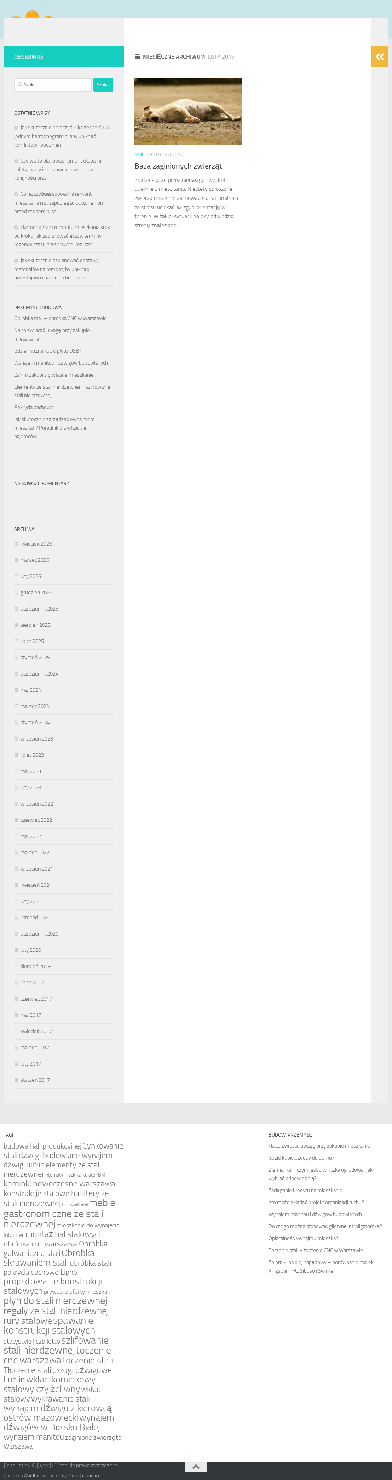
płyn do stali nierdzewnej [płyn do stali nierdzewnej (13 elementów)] (56, 1301)
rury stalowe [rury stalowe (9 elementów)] (28, 1320)
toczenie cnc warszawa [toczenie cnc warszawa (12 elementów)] (57, 1355)
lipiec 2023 (32, 755)
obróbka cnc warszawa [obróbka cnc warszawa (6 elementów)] (41, 1244)
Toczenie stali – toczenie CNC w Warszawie (316, 1250)
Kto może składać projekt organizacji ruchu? (316, 1202)
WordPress (34, 1475)
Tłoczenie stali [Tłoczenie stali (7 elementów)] (27, 1370)
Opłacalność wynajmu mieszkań (304, 1238)
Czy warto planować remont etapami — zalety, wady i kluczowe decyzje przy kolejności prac (61, 169)
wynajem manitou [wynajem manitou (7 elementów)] (34, 1437)
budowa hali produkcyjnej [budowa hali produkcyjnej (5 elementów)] (42, 1146)
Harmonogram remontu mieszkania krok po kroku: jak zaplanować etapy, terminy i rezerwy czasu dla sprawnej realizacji (62, 236)
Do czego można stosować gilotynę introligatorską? (325, 1226)
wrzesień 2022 (37, 804)
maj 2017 (31, 1015)
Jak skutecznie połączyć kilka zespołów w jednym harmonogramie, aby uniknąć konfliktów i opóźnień (62, 136)
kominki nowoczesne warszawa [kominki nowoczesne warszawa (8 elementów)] (59, 1183)
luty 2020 (31, 950)
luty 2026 (31, 576)
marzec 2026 (35, 560)
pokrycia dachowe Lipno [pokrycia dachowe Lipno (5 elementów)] (40, 1272)
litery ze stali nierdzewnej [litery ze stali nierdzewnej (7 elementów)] (56, 1198)
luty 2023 (31, 787)
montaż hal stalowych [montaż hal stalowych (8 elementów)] (64, 1234)
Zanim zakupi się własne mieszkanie (54, 375)
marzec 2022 (35, 852)
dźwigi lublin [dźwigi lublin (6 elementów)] (24, 1164)
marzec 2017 (35, 1047)
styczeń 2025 (35, 657)
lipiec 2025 (32, 641)
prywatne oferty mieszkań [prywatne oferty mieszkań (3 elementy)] (77, 1291)
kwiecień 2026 (36, 544)
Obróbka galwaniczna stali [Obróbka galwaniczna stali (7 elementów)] (56, 1248)
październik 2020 (39, 934)
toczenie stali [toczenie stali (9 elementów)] (88, 1360)
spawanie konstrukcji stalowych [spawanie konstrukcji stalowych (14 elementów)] (49, 1325)
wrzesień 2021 (37, 869)
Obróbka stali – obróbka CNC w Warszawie (60, 318)
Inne (139, 155)
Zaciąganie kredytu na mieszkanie (305, 1190)
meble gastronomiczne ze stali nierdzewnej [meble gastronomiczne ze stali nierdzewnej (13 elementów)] (59, 1213)
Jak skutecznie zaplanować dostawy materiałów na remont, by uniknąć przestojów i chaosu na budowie (56, 269)
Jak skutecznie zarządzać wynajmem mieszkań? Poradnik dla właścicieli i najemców (54, 428)
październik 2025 (39, 609)
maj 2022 (31, 836)
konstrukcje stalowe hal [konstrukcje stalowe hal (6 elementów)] (42, 1193)
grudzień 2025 (36, 592)
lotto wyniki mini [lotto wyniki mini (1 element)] (75, 1205)
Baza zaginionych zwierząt (178, 166)
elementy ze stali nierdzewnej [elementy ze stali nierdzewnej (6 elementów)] (52, 1169)
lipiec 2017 (32, 982)
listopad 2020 (35, 917)
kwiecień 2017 (36, 1031)
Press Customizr (83, 1475)
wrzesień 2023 (37, 739)
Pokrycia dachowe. (34, 407)
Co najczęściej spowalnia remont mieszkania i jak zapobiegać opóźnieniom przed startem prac (59, 202)
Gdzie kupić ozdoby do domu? (302, 1158)
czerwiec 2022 (36, 820)
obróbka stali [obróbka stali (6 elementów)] (90, 1263)
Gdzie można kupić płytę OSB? (47, 351)
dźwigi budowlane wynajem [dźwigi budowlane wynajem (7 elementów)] (66, 1155)
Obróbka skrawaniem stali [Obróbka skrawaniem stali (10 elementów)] (49, 1258)
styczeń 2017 (35, 1080)
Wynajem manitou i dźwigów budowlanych (61, 363)
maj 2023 (31, 771)
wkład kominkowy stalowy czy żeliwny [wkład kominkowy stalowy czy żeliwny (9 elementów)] (50, 1384)
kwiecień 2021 (36, 885)
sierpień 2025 (36, 625)
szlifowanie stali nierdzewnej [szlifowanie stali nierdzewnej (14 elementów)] (56, 1345)
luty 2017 (31, 1064)
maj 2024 (31, 690)
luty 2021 (31, 901)
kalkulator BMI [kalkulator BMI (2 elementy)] (91, 1175)
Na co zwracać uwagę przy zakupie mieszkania (319, 1146)
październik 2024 (39, 674)
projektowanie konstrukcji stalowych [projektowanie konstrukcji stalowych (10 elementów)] (53, 1286)
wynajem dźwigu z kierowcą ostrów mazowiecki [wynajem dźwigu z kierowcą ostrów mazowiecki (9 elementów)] (58, 1413)
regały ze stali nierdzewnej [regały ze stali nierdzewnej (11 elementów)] (56, 1310)
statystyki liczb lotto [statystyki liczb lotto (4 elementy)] (32, 1341)
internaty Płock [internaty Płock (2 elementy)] (60, 1175)
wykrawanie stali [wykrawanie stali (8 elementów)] (60, 1398)
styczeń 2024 (35, 722)
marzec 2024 (35, 706)
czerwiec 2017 (36, 999)
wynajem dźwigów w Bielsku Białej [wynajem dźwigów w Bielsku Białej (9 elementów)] (59, 1422)
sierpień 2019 (36, 966)
